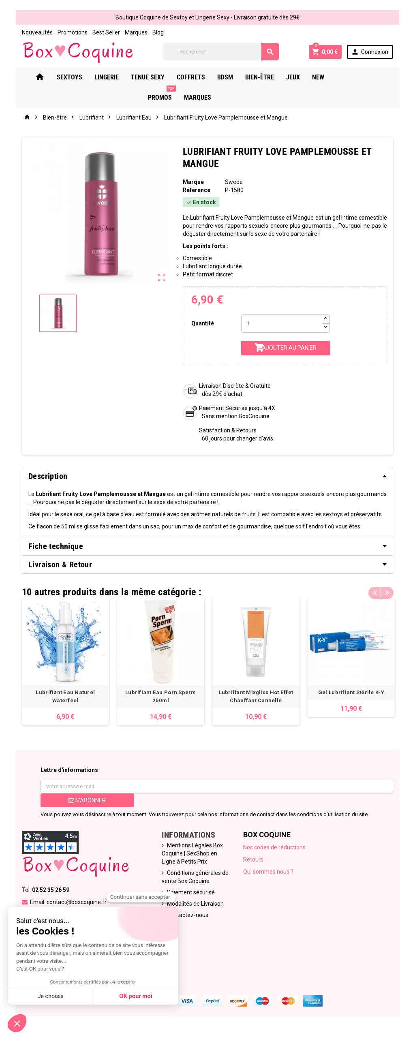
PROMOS (360, 74)
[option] (64, 661)
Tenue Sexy (158, 77)
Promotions (72, 32)
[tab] (207, 476)
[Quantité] (281, 323)
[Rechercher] (221, 51)
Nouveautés (36, 32)
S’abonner (86, 800)
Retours (253, 859)
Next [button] (388, 590)
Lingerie (117, 77)
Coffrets (201, 77)
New (328, 77)
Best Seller (105, 32)
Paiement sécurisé (191, 892)
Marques (135, 32)
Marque (192, 182)
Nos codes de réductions (274, 847)
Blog (157, 32)
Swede (234, 182)
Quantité (202, 323)
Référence (196, 190)
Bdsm (235, 77)
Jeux (303, 77)
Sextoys (79, 77)
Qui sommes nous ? (268, 871)
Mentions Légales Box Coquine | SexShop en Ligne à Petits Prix (192, 853)
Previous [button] (375, 590)
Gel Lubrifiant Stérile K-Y (350, 692)
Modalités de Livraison (195, 903)
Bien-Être (269, 77)
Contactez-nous (187, 915)
